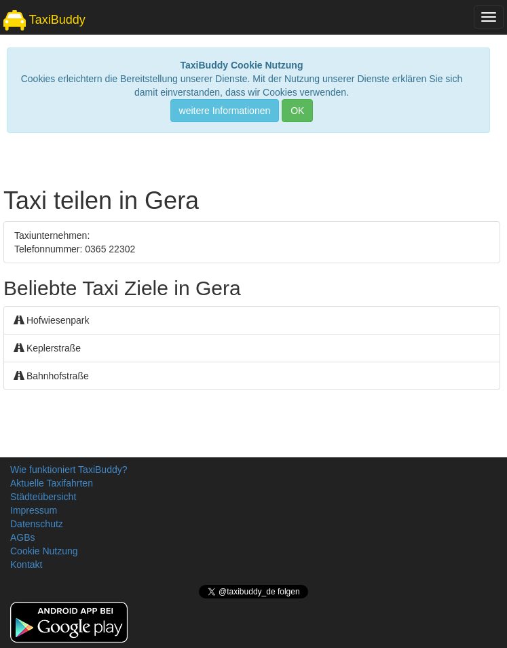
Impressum (33, 510)
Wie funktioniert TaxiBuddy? (69, 469)
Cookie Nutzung (44, 551)
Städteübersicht (43, 496)
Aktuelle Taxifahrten (51, 483)
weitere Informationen (225, 110)
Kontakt (26, 564)
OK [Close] (297, 110)
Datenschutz (36, 523)
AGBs (22, 537)
